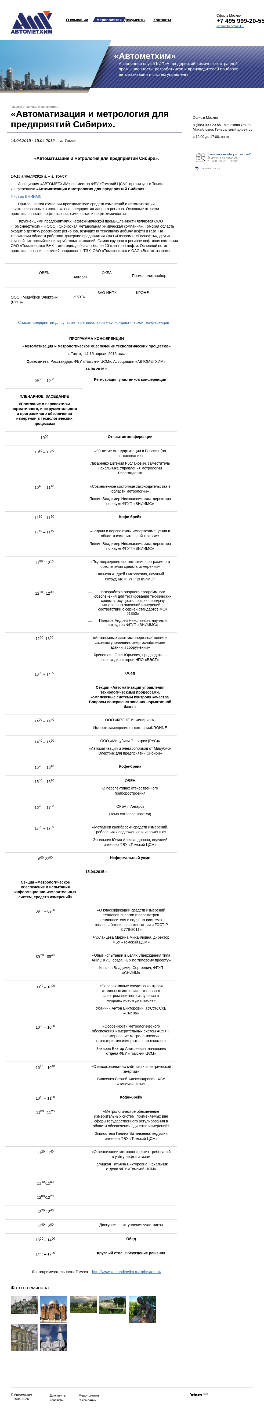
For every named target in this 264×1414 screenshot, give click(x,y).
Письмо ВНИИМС (26, 196)
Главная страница (23, 106)
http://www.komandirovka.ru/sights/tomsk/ (126, 1272)
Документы (135, 20)
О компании (77, 20)
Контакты (162, 20)
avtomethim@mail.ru (230, 26)
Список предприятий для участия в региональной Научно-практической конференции (94, 322)
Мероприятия (109, 20)
